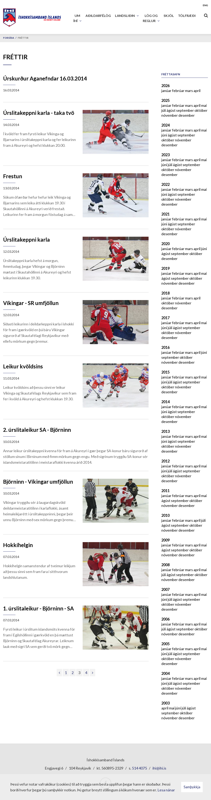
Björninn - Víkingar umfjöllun (38, 481)
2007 (165, 589)
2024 (165, 125)
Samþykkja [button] (192, 787)
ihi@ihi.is (159, 768)
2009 (165, 540)
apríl (196, 90)
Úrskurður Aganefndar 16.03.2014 (45, 78)
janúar (166, 90)
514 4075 (139, 768)
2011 (165, 490)
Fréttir (23, 37)
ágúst (171, 110)
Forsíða (8, 37)
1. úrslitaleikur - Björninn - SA (38, 608)
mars (189, 90)
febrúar (178, 90)
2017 (165, 318)
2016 (165, 347)
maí (204, 105)
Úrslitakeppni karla (26, 239)
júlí (163, 110)
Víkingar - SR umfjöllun (31, 303)
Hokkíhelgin (18, 545)
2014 (165, 401)
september (185, 110)
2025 (165, 100)
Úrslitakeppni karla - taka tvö (38, 112)
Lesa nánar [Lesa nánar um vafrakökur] (166, 790)
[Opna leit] (206, 15)
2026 (165, 85)
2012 (165, 461)
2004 (165, 673)
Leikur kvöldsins (23, 366)
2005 (165, 644)
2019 (165, 268)
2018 (165, 293)
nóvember (169, 115)
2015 (165, 372)
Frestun (12, 176)
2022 (165, 184)
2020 (165, 243)
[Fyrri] (59, 672)
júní (164, 135)
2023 (165, 155)
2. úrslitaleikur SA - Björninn (37, 429)
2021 (165, 214)
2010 (165, 515)
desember (186, 115)
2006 (165, 619)
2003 (165, 703)
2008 (165, 564)
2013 (165, 431)
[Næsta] (92, 672)
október (201, 110)
